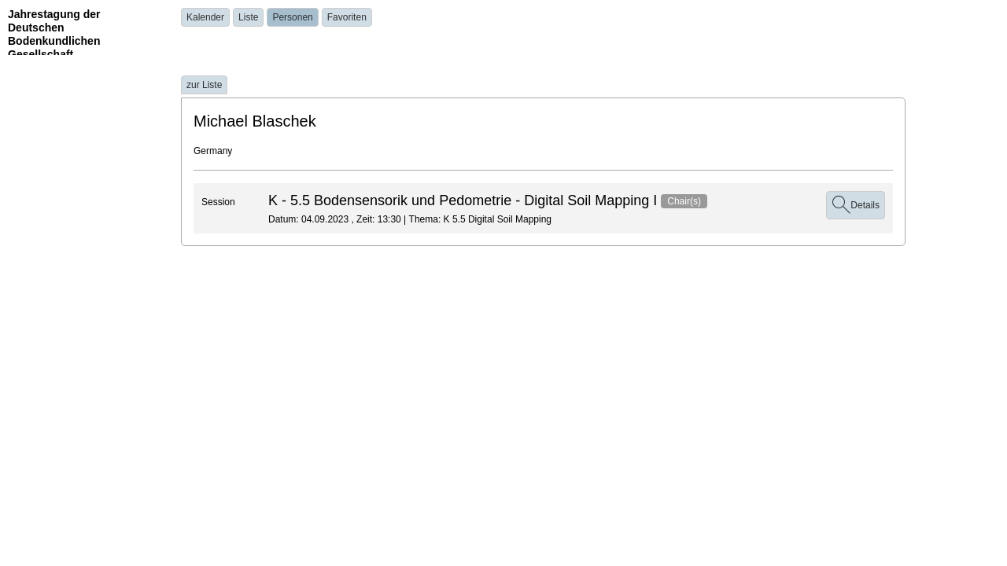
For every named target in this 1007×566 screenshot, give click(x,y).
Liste (248, 17)
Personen (292, 17)
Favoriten (347, 17)
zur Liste (204, 84)
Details (856, 205)
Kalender (205, 17)
